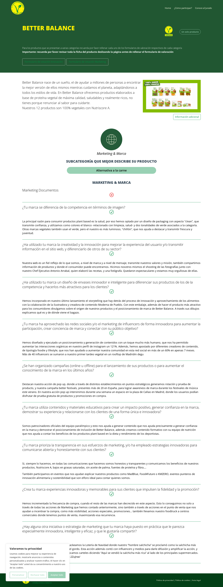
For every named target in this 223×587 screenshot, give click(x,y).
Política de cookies (182, 580)
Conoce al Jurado (203, 8)
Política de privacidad (165, 580)
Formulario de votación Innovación (44, 61)
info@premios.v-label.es (42, 582)
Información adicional (187, 116)
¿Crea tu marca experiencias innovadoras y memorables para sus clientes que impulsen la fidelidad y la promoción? (110, 489)
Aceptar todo (57, 575)
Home (168, 8)
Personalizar (18, 575)
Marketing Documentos (40, 190)
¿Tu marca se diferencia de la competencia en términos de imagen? (73, 207)
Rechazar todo (37, 575)
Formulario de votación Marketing (87, 61)
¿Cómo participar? (183, 8)
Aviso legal (196, 580)
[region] (37, 562)
